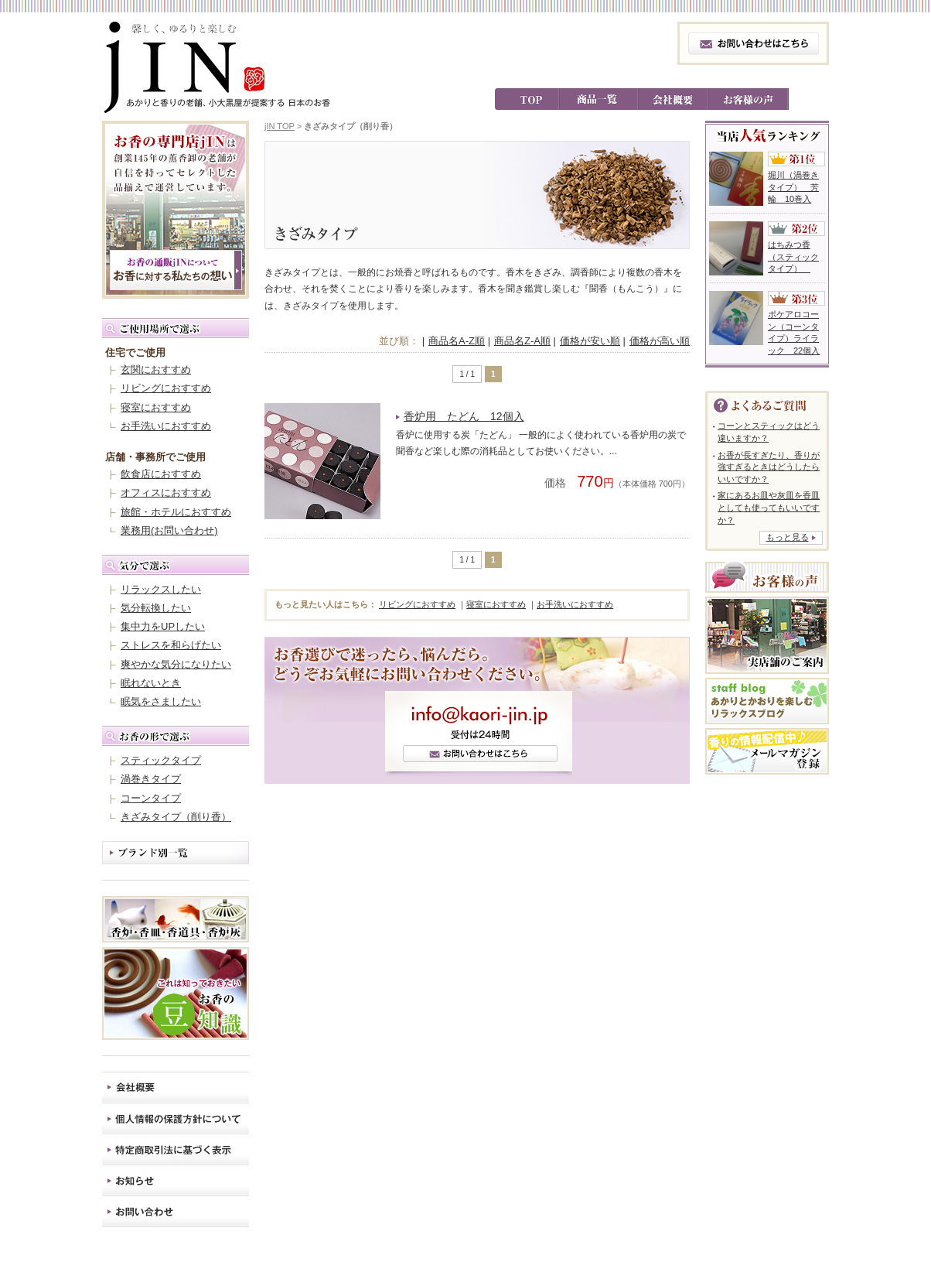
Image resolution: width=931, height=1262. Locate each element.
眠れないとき (151, 683)
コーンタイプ (151, 798)
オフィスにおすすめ (166, 492)
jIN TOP (279, 126)
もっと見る (787, 537)
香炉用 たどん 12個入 (464, 416)
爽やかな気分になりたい (176, 664)
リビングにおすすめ (166, 388)
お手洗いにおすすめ (166, 426)
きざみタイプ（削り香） (176, 817)
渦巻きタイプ (151, 779)
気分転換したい (156, 608)
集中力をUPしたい (163, 626)
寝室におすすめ (156, 407)
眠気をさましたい (161, 701)
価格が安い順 (590, 341)
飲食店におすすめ (161, 474)
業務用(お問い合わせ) (169, 530)
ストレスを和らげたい (171, 645)
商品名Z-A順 (522, 341)
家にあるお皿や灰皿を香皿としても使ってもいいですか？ (769, 507)
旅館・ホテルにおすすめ (176, 512)
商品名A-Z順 (456, 341)
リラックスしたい (161, 589)
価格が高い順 (659, 341)
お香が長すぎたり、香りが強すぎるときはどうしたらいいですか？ (769, 467)
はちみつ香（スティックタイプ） (793, 256)
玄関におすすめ (156, 369)
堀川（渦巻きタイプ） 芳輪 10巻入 (793, 186)
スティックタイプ (161, 760)
